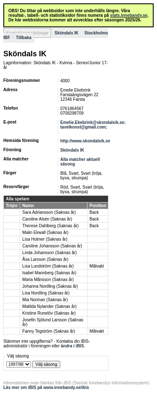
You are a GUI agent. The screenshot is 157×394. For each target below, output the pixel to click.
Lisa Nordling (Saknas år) (45, 293)
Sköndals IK (66, 33)
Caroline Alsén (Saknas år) (47, 219)
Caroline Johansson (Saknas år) (52, 246)
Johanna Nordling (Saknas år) (50, 286)
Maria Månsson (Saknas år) (48, 279)
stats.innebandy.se (128, 15)
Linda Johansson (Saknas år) (49, 252)
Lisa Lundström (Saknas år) (48, 266)
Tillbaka (23, 37)
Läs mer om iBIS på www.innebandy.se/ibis (46, 387)
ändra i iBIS (72, 346)
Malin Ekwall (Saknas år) (45, 232)
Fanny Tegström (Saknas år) (48, 331)
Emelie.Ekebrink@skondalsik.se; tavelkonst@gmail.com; (93, 124)
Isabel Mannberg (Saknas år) (49, 273)
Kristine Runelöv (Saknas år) (48, 313)
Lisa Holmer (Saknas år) (44, 239)
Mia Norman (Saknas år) (45, 299)
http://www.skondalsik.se (85, 141)
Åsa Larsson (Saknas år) (45, 259)
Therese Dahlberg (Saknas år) (50, 225)
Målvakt (97, 266)
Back (94, 212)
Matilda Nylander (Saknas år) (49, 306)
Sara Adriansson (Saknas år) (49, 212)
